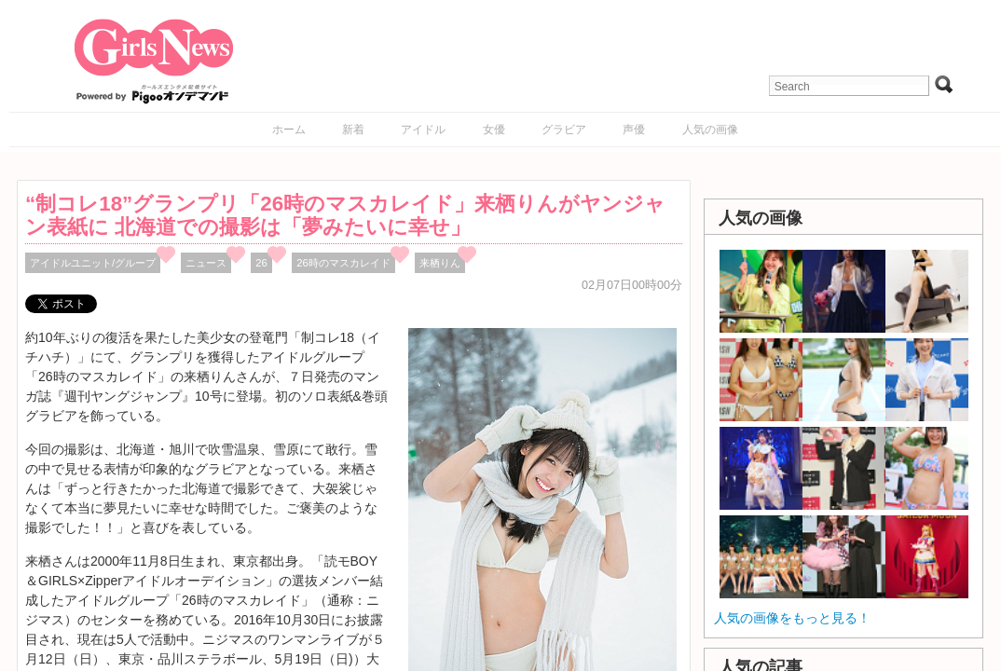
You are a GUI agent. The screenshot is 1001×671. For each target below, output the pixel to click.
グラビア (564, 129)
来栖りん (439, 262)
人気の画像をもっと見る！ (792, 617)
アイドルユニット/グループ (93, 262)
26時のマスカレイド (343, 262)
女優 (494, 129)
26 (261, 262)
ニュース (205, 262)
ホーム (289, 129)
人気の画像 (710, 129)
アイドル (423, 129)
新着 (353, 129)
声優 (634, 129)
